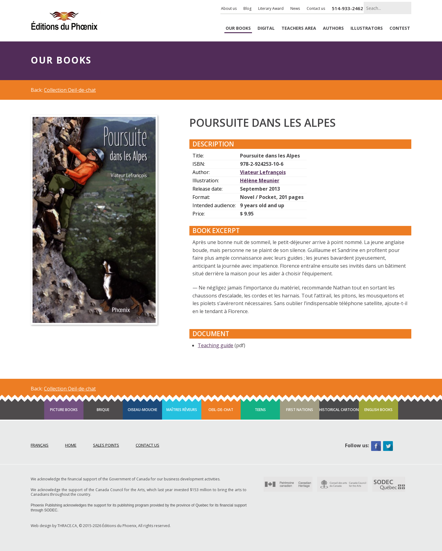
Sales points (106, 445)
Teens (260, 409)
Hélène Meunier (259, 180)
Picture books (64, 409)
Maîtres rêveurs (181, 409)
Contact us (316, 8)
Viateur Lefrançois (263, 172)
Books (238, 28)
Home (70, 445)
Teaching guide (215, 345)
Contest (400, 28)
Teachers (298, 28)
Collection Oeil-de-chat (70, 90)
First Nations (299, 409)
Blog (247, 8)
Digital (266, 28)
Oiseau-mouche (142, 409)
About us (229, 8)
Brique (103, 409)
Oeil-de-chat (220, 409)
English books (378, 409)
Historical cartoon (339, 409)
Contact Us (147, 445)
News (295, 8)
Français (39, 445)
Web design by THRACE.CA (54, 525)
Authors (333, 28)
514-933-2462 (347, 8)
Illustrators (367, 28)
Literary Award (271, 8)
